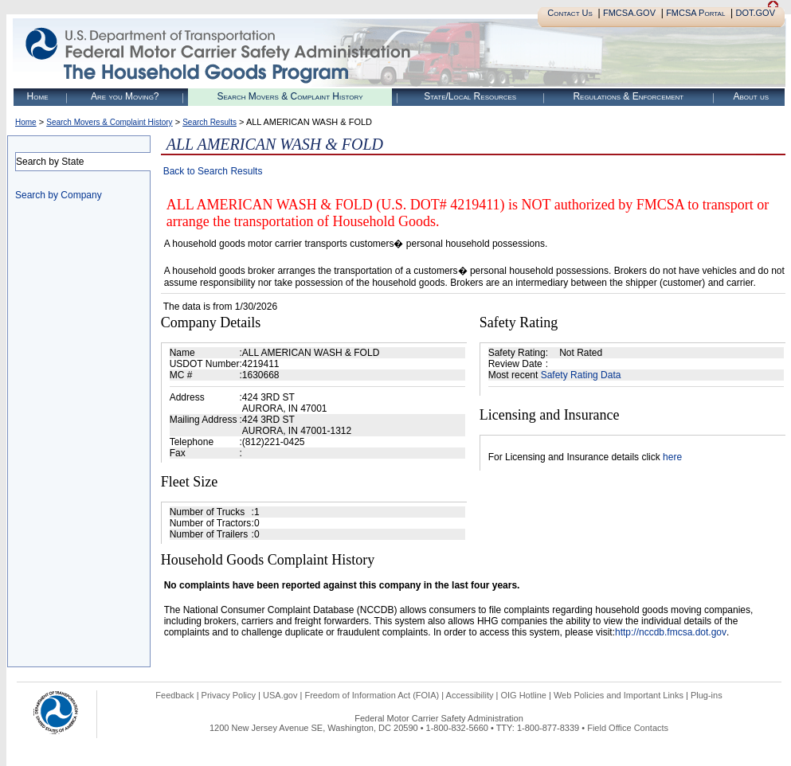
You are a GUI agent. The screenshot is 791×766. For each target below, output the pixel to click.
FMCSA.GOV (629, 13)
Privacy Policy (229, 695)
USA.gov (280, 695)
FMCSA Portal (695, 13)
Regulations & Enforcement (628, 96)
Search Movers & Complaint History (289, 96)
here (672, 457)
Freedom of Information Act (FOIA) (371, 695)
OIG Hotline (523, 695)
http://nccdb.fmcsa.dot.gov (670, 632)
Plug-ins (706, 695)
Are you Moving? (125, 96)
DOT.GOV (755, 13)
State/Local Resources (470, 96)
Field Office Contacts (627, 728)
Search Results (209, 122)
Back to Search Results (213, 171)
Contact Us (570, 13)
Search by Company (58, 195)
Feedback (174, 695)
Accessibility (470, 695)
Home (38, 96)
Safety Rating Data (581, 375)
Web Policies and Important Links (618, 695)
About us (751, 96)
